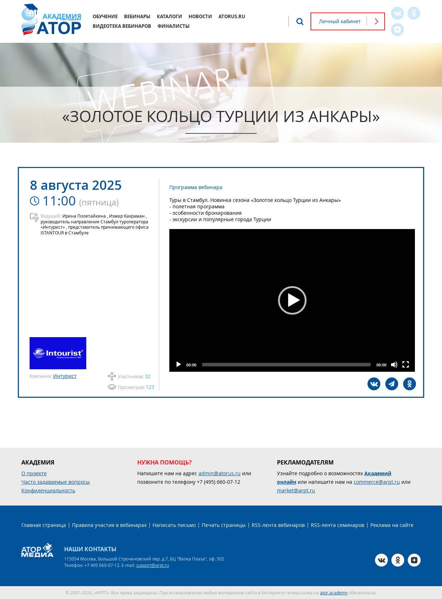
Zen (397, 29)
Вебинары (137, 16)
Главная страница (43, 525)
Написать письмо (174, 525)
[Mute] (394, 364)
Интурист (65, 375)
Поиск (299, 21)
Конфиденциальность (48, 490)
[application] (292, 300)
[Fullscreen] (405, 364)
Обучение (105, 16)
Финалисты (174, 26)
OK (413, 13)
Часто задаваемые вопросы (55, 481)
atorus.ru (232, 16)
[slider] (286, 364)
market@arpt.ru (296, 490)
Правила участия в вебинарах (109, 525)
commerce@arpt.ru (377, 481)
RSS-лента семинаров (337, 525)
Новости (200, 16)
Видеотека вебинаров (122, 26)
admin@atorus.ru (220, 473)
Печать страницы (224, 525)
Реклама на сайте (391, 525)
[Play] (178, 364)
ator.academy (334, 592)
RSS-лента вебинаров (278, 525)
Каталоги (169, 16)
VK (397, 13)
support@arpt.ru (152, 565)
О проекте (34, 473)
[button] (292, 300)
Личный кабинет (340, 21)
